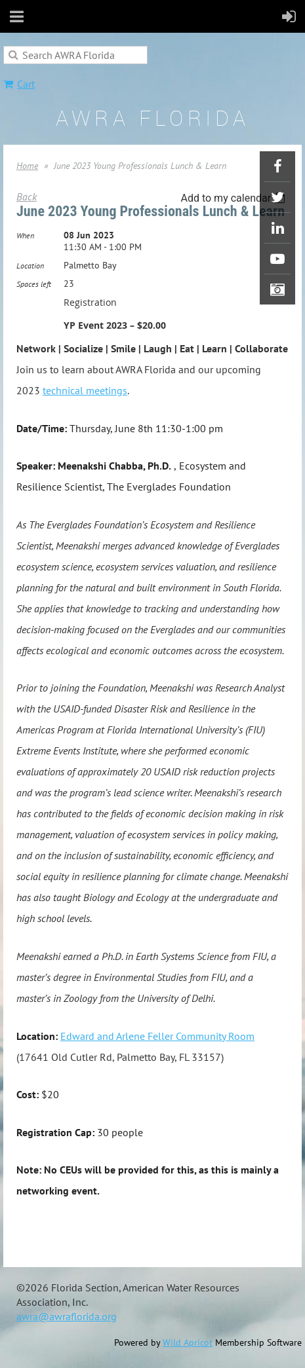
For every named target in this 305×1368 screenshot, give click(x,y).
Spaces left (33, 284)
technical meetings (85, 390)
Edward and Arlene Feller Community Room (157, 1036)
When (25, 235)
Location (30, 265)
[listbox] (234, 198)
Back (26, 196)
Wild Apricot (188, 1342)
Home (27, 166)
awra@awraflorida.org (66, 1316)
